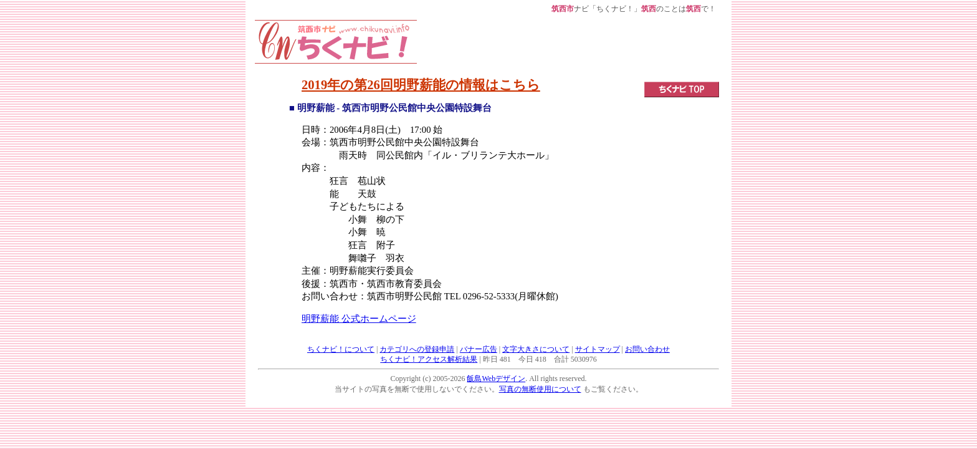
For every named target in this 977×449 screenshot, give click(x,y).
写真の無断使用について (540, 389)
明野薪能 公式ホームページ (359, 319)
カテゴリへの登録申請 (416, 349)
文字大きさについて (536, 349)
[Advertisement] (568, 48)
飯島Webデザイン (496, 378)
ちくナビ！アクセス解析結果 (428, 359)
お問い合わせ (647, 349)
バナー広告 (478, 349)
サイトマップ (597, 349)
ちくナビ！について (340, 349)
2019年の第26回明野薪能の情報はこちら (421, 85)
